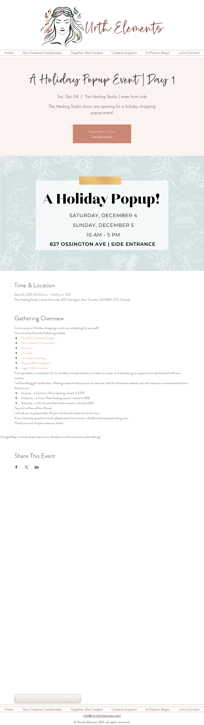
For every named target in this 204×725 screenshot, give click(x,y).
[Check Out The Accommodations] (48, 698)
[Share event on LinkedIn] (37, 467)
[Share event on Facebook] (16, 467)
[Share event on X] (27, 467)
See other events (102, 136)
